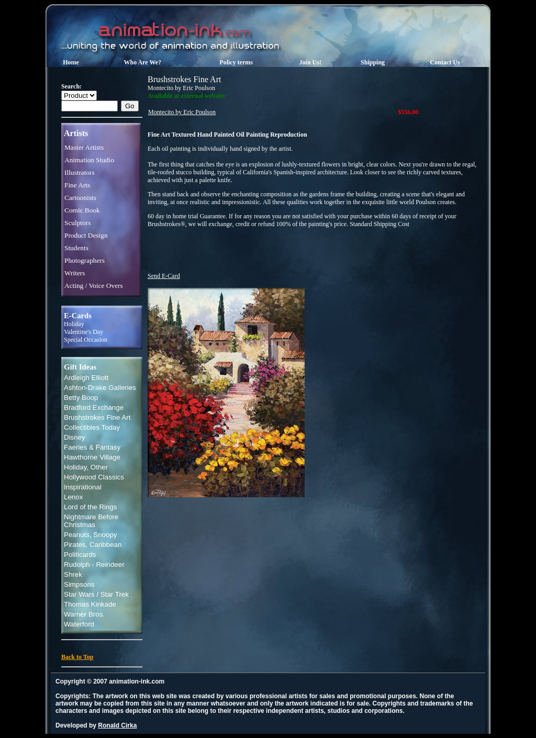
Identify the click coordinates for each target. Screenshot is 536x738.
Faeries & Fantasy (92, 447)
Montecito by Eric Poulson (182, 112)
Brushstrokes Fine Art (97, 417)
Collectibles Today (92, 427)
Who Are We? (143, 62)
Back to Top (77, 657)
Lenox (73, 497)
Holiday (74, 324)
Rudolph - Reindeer (94, 564)
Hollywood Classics (94, 477)
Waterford (79, 624)
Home (71, 62)
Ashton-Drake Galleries (100, 388)
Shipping (373, 62)
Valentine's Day (83, 332)
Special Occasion (85, 339)
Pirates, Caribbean (92, 545)
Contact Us (445, 62)
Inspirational (83, 487)
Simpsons (79, 584)
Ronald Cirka (117, 725)
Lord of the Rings (90, 507)
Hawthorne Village (92, 457)
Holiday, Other (86, 467)
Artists (76, 133)
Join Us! (310, 62)
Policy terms (236, 62)
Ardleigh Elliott (86, 378)
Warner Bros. (84, 614)
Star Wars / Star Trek (96, 594)
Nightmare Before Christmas (91, 521)
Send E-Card (164, 275)
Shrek (73, 574)
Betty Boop (81, 397)
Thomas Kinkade (90, 604)
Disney (74, 437)
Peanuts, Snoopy (90, 535)
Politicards (80, 554)
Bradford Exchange (94, 407)
